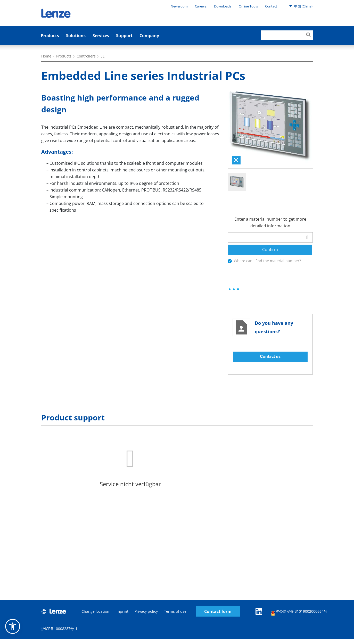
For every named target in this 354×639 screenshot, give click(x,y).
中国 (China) (300, 6)
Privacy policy (146, 611)
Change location (95, 611)
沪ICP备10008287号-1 (59, 628)
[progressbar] (234, 289)
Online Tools (248, 6)
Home (46, 56)
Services (101, 35)
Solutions (76, 35)
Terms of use (175, 611)
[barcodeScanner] (307, 237)
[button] (12, 626)
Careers (201, 6)
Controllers (86, 56)
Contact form (218, 611)
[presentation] (230, 261)
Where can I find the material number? (267, 260)
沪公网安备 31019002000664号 (299, 612)
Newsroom (179, 6)
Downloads (222, 6)
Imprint (122, 611)
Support (124, 35)
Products (50, 35)
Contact (271, 6)
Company (149, 35)
